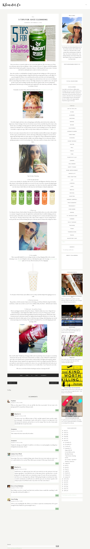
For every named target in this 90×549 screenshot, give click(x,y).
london (72, 183)
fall (33, 16)
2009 (65, 490)
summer (72, 218)
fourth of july (72, 157)
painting (72, 196)
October (67, 446)
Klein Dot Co (18, 414)
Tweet (21, 375)
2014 (65, 480)
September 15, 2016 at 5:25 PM (20, 416)
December (67, 442)
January (66, 477)
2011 (65, 486)
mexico (72, 189)
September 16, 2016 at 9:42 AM (16, 455)
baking (72, 121)
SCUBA (72, 111)
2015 (65, 479)
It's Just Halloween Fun (70, 452)
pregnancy (72, 205)
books (72, 124)
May (66, 469)
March (66, 473)
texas (72, 228)
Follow (63, 241)
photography (72, 202)
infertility (72, 173)
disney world (72, 141)
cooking (72, 137)
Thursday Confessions (69, 461)
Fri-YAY (66, 457)
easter (72, 144)
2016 (65, 440)
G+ (31, 375)
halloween (72, 163)
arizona (72, 118)
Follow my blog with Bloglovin (14, 548)
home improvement (72, 170)
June (66, 467)
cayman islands (72, 131)
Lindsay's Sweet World (16, 454)
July (66, 465)
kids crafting (72, 176)
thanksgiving (72, 231)
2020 (65, 432)
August (66, 463)
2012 (65, 484)
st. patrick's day (72, 215)
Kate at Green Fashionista (17, 486)
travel (72, 235)
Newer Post (12, 382)
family (72, 150)
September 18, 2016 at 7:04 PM (16, 501)
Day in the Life (72, 108)
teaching (72, 225)
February (67, 475)
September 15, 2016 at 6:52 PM (16, 431)
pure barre (72, 209)
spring (72, 212)
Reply (57, 410)
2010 (65, 488)
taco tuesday (72, 222)
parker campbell (72, 199)
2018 (65, 436)
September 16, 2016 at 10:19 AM (20, 469)
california (72, 128)
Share (27, 375)
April (66, 471)
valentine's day (72, 238)
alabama (72, 115)
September (67, 448)
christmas (72, 134)
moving (72, 192)
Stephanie (13, 400)
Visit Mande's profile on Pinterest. (69, 495)
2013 (65, 482)
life (72, 179)
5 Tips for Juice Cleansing (70, 455)
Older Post (53, 382)
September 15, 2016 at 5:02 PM (16, 402)
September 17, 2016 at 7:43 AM (16, 487)
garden (72, 160)
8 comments (43, 375)
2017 (65, 438)
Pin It (36, 375)
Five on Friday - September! (70, 459)
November (67, 444)
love (72, 186)
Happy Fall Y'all (68, 450)
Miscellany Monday (69, 454)
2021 (65, 430)
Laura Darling (14, 499)
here (49, 129)
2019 (65, 434)
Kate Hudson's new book (46, 89)
